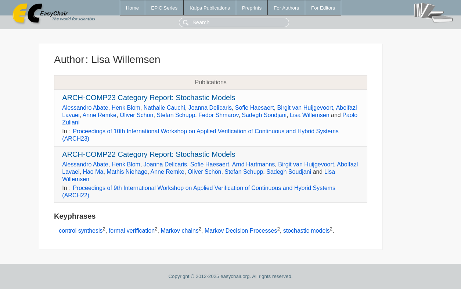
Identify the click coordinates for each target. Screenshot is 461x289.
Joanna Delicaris (210, 108)
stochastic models (306, 231)
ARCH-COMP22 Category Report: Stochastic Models (148, 154)
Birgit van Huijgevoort (305, 108)
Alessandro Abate (85, 108)
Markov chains (180, 231)
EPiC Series (164, 8)
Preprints (252, 8)
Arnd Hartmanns (253, 164)
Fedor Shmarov (218, 115)
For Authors (286, 8)
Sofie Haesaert (254, 108)
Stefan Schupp (175, 115)
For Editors (323, 8)
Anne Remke (100, 115)
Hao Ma (93, 172)
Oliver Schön (137, 115)
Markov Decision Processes (241, 231)
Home (132, 8)
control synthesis (80, 231)
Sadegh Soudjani (264, 115)
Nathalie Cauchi (164, 108)
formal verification (132, 231)
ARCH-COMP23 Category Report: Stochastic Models (148, 98)
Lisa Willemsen (309, 115)
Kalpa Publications (210, 8)
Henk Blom (126, 108)
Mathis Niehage (127, 172)
